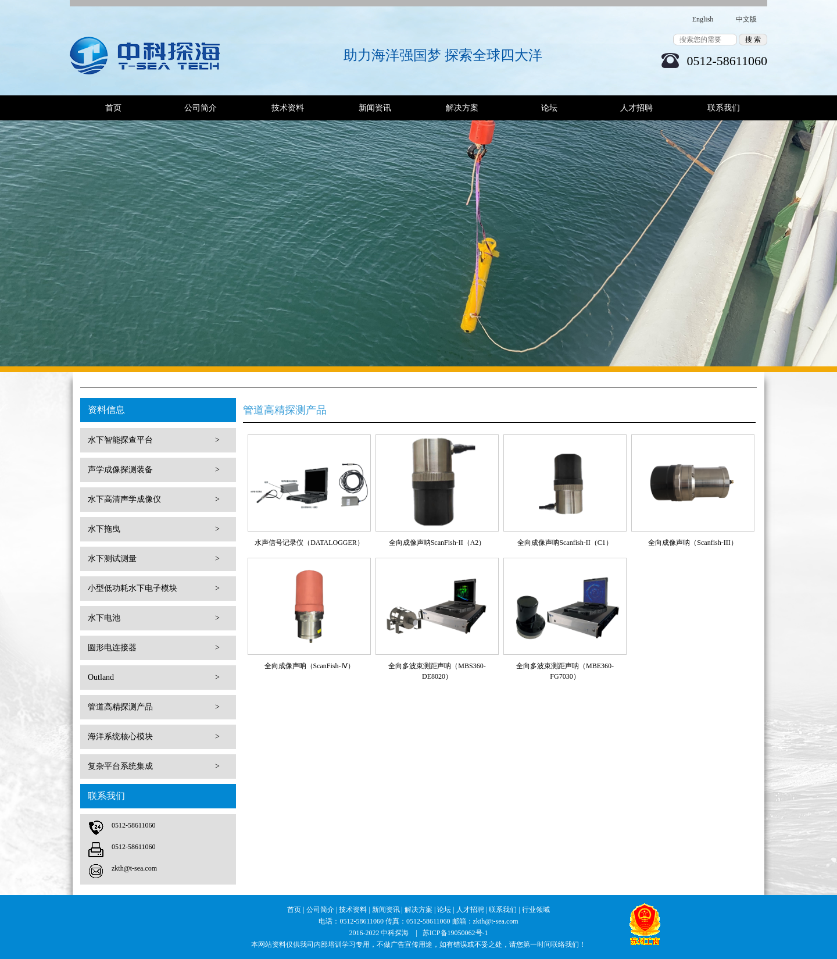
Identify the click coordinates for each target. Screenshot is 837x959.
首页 (113, 108)
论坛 (549, 108)
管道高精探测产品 (154, 707)
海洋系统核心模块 (154, 737)
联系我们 (723, 108)
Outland (154, 677)
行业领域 (536, 909)
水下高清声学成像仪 (154, 499)
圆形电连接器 (154, 648)
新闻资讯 (375, 108)
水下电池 (154, 618)
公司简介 (200, 108)
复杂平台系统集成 (154, 766)
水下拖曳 (154, 529)
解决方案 (462, 108)
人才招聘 (636, 108)
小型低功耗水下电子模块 (154, 588)
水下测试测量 (154, 559)
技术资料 (287, 108)
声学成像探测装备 (154, 470)
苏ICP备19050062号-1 (455, 933)
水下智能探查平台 (154, 440)
